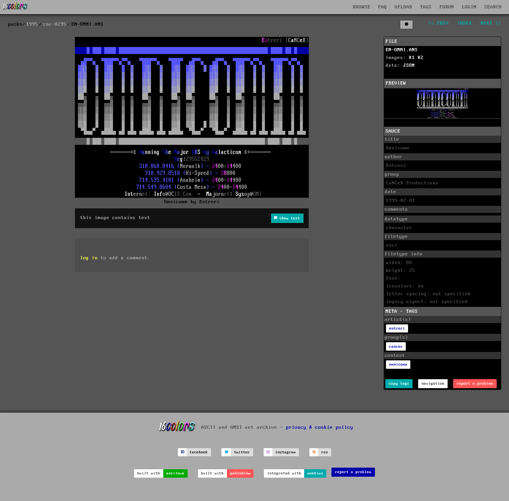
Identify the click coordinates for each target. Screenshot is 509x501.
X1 (412, 57)
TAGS (426, 7)
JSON (409, 65)
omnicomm (398, 364)
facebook (199, 452)
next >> (491, 23)
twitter (242, 452)
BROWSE (361, 7)
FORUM (447, 7)
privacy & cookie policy (319, 427)
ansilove (175, 473)
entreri (397, 328)
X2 (421, 57)
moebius (315, 473)
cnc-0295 (55, 24)
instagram (285, 452)
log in (89, 258)
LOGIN (469, 7)
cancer (396, 346)
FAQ (382, 7)
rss (324, 452)
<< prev (438, 23)
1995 (32, 24)
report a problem (475, 383)
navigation (433, 383)
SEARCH (493, 7)
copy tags (399, 383)
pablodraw (240, 473)
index (464, 23)
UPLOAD (403, 7)
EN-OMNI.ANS (402, 49)
